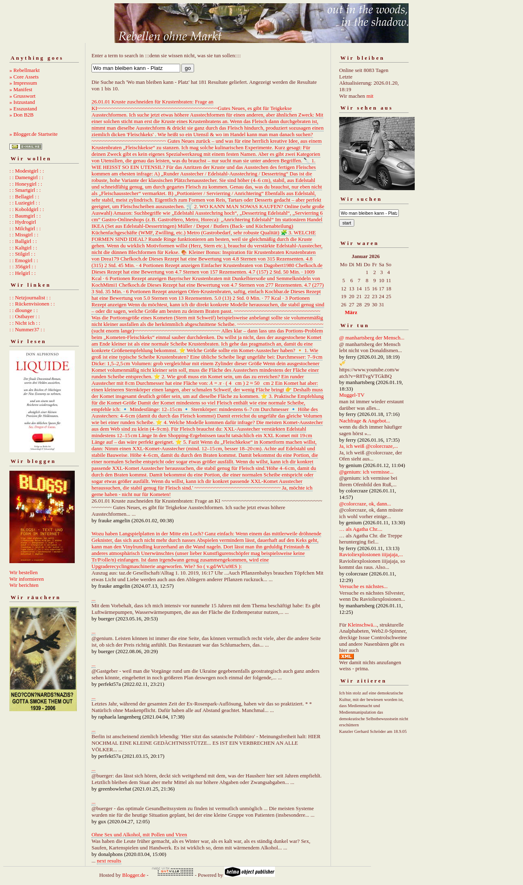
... (94, 599)
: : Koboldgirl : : (26, 209)
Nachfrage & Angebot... (364, 421)
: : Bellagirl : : (24, 196)
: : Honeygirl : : (25, 184)
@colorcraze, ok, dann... (365, 504)
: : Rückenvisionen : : (32, 304)
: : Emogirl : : (23, 260)
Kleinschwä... (362, 625)
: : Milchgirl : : (25, 228)
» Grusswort (22, 96)
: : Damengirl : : (26, 177)
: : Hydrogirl (22, 222)
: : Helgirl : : (22, 273)
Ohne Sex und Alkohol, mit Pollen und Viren (139, 834)
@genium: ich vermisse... (366, 472)
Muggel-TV (351, 395)
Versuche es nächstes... (363, 586)
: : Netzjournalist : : (30, 297)
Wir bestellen (23, 572)
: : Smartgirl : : (25, 190)
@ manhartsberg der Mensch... (372, 338)
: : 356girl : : (22, 266)
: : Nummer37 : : (27, 329)
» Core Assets (24, 77)
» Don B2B (21, 115)
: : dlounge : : (23, 310)
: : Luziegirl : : (24, 203)
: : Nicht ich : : (24, 323)
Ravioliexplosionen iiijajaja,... (371, 554)
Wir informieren (26, 579)
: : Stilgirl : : (22, 254)
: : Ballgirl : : (23, 241)
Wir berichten (23, 585)
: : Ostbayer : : (24, 316)
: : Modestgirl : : (26, 171)
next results (109, 861)
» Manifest (20, 89)
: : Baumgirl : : (25, 216)
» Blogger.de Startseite (33, 134)
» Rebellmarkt (24, 70)
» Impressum (23, 83)
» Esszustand (23, 109)
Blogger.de (133, 875)
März (351, 312)
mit (370, 96)
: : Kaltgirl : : (23, 248)
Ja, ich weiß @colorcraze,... (368, 446)
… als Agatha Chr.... (360, 529)
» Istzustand (22, 102)
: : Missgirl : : (23, 234)
